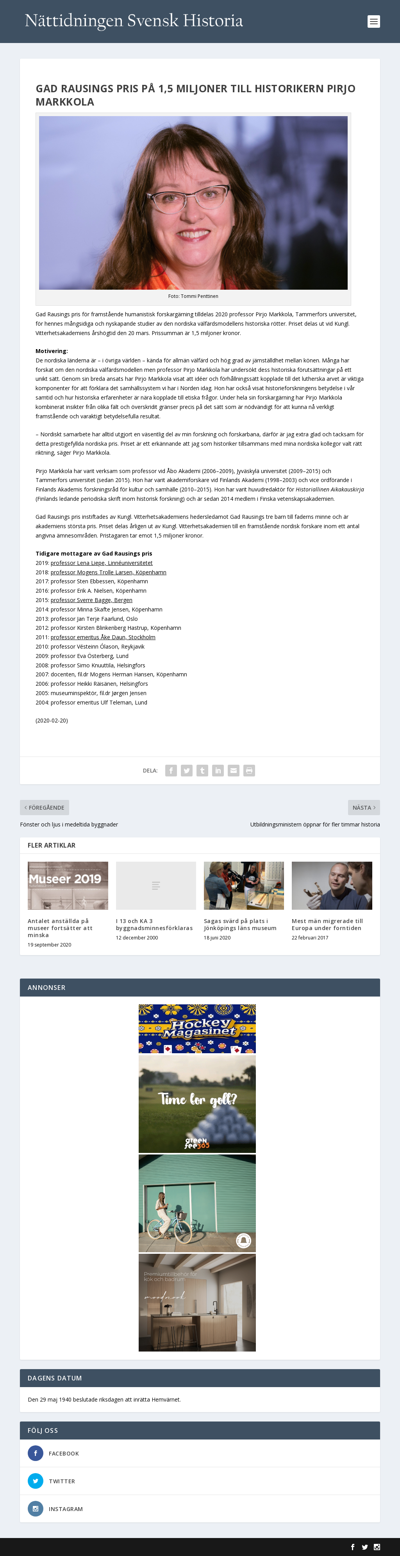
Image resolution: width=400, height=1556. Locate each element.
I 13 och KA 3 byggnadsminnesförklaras (154, 924)
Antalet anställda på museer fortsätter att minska (60, 928)
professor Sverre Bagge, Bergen (91, 600)
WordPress (147, 1547)
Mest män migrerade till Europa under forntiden (327, 924)
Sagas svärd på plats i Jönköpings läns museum (240, 924)
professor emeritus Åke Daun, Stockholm (103, 637)
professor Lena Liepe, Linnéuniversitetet (102, 562)
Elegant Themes (74, 1547)
